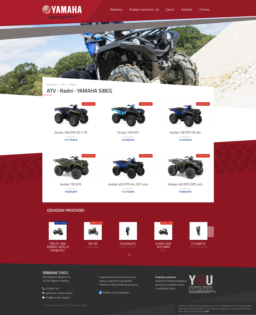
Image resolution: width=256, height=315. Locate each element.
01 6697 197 (52, 288)
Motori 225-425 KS (198, 235)
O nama (204, 9)
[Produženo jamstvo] (207, 284)
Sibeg (55, 273)
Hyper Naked (93, 234)
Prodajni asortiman (141, 9)
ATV (63, 84)
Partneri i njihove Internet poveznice (119, 284)
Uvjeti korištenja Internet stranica (118, 277)
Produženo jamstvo (165, 277)
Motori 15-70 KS (128, 235)
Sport (163, 236)
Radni (73, 84)
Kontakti (186, 9)
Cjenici (170, 9)
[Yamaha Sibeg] (62, 12)
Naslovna (116, 9)
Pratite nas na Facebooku (116, 292)
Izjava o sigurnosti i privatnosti (116, 281)
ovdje (206, 311)
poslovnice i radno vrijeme (59, 293)
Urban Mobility (58, 236)
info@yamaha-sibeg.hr (58, 297)
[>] (208, 231)
